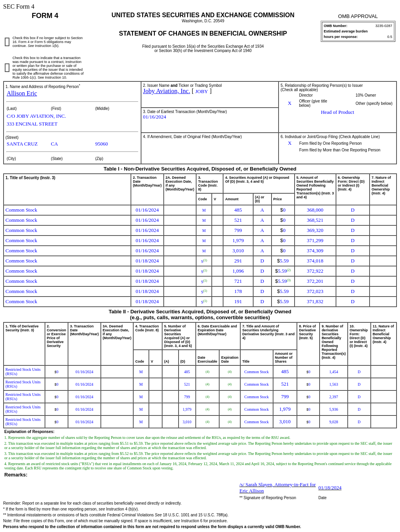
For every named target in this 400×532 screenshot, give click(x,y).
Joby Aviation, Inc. (166, 91)
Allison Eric (22, 93)
